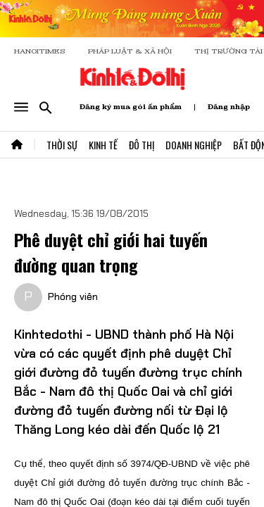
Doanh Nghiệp (193, 144)
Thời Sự (61, 144)
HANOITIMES (39, 51)
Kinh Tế (103, 144)
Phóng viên (73, 296)
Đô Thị (141, 144)
